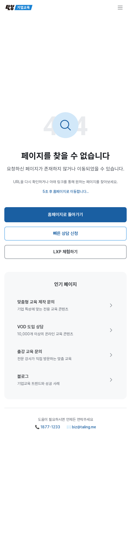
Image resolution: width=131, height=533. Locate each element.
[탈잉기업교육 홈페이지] (18, 7)
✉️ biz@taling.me (81, 427)
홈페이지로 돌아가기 (65, 214)
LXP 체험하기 (65, 251)
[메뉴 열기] (120, 7)
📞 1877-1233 (47, 427)
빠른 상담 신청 (65, 233)
